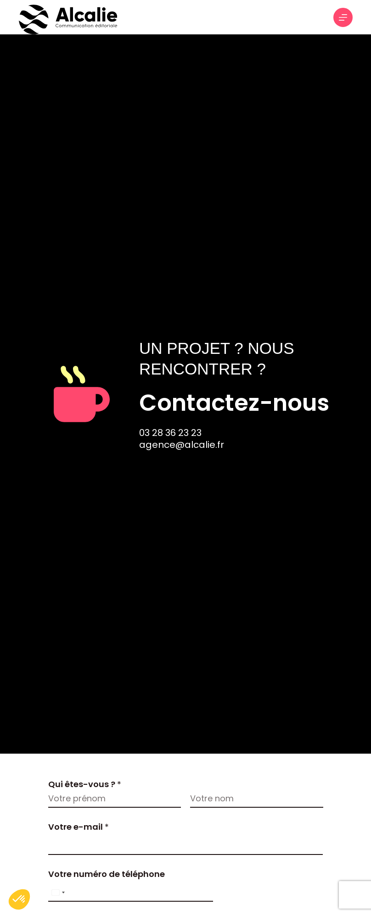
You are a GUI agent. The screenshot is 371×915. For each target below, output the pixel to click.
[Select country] (57, 892)
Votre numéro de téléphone (106, 874)
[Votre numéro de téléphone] (130, 892)
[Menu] (343, 17)
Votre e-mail (78, 826)
